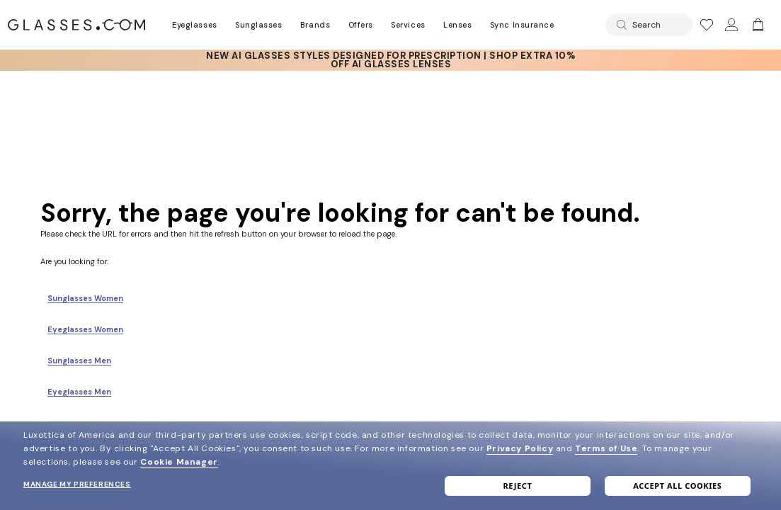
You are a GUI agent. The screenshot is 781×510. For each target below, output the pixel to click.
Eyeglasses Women (85, 329)
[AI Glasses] (391, 60)
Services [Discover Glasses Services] (408, 25)
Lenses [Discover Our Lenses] (457, 25)
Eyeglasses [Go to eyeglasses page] (194, 25)
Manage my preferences (77, 484)
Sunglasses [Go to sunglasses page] (258, 25)
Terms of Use (606, 448)
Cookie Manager (178, 462)
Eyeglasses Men (79, 392)
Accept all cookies (677, 485)
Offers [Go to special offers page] (360, 25)
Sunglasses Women (85, 298)
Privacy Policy (519, 448)
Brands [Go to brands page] (315, 25)
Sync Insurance (522, 25)
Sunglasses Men (79, 361)
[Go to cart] (756, 24)
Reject (517, 485)
